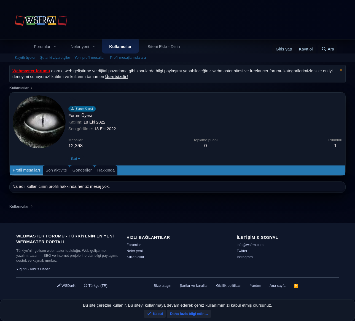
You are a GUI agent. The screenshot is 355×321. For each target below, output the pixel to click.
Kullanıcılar (120, 46)
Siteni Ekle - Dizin (163, 46)
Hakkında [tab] (106, 170)
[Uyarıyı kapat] (340, 71)
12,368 (75, 145)
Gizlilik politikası (228, 285)
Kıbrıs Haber (40, 269)
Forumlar (42, 46)
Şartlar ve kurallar (194, 285)
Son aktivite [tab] (56, 170)
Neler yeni (80, 46)
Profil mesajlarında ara (128, 57)
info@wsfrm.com (250, 245)
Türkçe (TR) (95, 285)
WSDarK (66, 285)
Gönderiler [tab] (82, 170)
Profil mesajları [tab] (26, 170)
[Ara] (327, 49)
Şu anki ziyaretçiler (55, 57)
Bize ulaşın (162, 285)
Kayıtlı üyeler (25, 57)
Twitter (242, 251)
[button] (55, 46)
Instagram (245, 257)
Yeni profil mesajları (90, 57)
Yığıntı (21, 269)
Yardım (255, 285)
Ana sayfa (278, 285)
